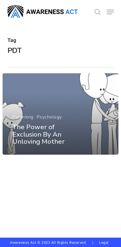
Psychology (49, 117)
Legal (104, 243)
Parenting (23, 117)
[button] (110, 12)
